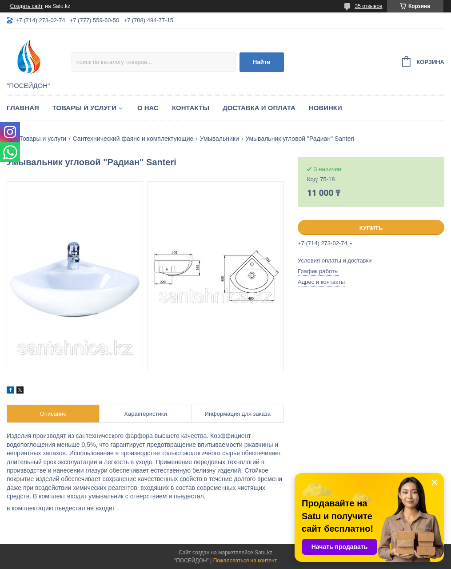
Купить (371, 228)
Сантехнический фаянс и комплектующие (133, 138)
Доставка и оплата (259, 107)
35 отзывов (368, 6)
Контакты (190, 107)
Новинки (325, 107)
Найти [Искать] (262, 62)
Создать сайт (26, 6)
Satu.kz (263, 552)
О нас (148, 107)
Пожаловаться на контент (245, 560)
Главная (23, 107)
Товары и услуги (84, 107)
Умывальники (219, 138)
